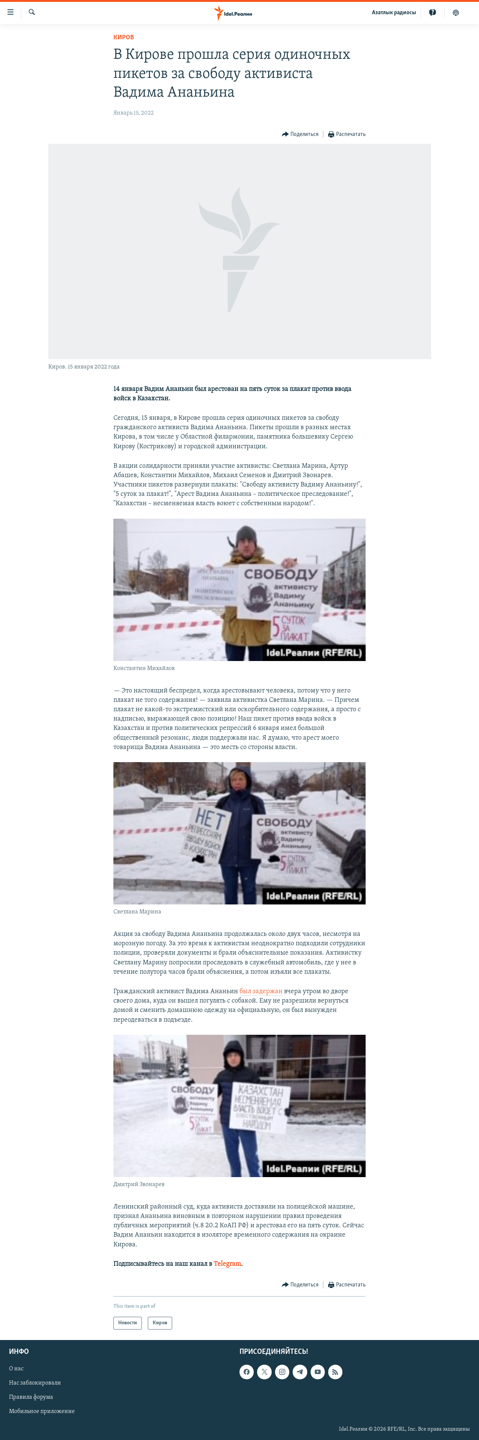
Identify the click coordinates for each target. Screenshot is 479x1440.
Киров (123, 37)
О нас (16, 1369)
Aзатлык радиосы (394, 13)
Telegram (227, 1264)
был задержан (261, 991)
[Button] (300, 135)
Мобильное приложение (42, 1412)
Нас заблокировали (35, 1383)
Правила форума (31, 1397)
